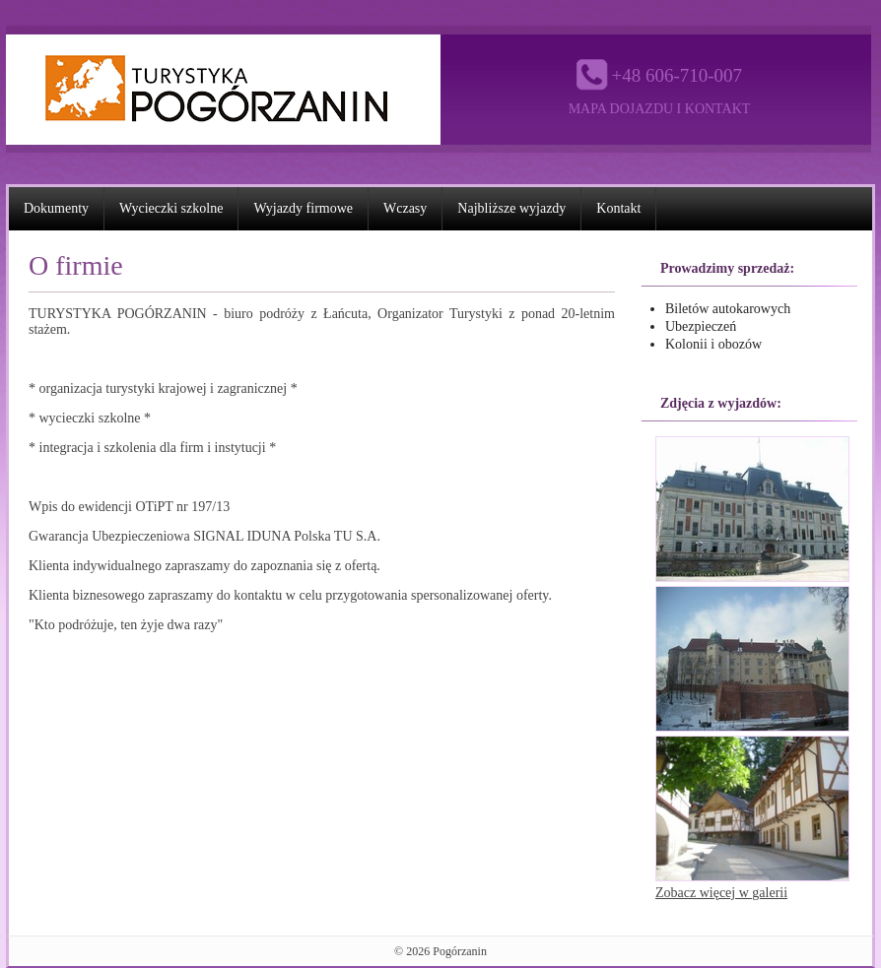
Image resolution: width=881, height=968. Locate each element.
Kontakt (618, 208)
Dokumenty (56, 208)
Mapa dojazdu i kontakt (660, 108)
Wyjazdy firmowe (303, 208)
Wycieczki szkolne (171, 208)
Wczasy (405, 208)
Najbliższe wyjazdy (511, 208)
